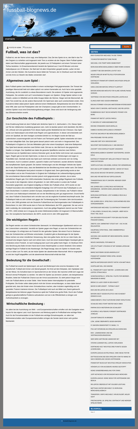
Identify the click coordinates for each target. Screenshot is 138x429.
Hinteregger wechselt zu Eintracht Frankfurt (110, 207)
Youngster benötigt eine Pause (104, 59)
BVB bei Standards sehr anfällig (104, 126)
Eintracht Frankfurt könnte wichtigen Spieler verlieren (110, 82)
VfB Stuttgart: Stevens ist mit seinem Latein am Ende (110, 247)
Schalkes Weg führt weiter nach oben (107, 304)
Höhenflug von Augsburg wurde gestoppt (108, 367)
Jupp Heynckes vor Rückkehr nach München (109, 374)
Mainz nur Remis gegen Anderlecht (105, 252)
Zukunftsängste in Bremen (102, 317)
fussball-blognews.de (31, 10)
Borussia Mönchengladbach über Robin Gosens (110, 67)
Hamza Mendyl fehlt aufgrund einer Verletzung (110, 300)
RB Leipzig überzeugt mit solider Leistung (108, 384)
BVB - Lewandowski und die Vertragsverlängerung (101, 334)
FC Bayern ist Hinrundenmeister (104, 122)
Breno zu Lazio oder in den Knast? (105, 282)
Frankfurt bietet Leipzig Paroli (103, 118)
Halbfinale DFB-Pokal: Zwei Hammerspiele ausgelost (108, 231)
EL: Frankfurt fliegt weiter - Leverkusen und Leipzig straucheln (109, 271)
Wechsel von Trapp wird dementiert (106, 63)
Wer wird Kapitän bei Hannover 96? (105, 339)
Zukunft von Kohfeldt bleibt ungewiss (107, 149)
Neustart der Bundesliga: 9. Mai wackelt (107, 145)
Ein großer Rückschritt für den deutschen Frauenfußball (109, 219)
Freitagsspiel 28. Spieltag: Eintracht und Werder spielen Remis (111, 402)
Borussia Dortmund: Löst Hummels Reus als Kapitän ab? (109, 196)
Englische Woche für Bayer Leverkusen (107, 173)
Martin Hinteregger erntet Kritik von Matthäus (110, 262)
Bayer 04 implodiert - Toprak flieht (105, 286)
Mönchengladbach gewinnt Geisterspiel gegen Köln (110, 154)
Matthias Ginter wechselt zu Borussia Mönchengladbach (106, 389)
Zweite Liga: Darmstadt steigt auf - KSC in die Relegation (109, 225)
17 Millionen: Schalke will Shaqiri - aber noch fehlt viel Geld (109, 212)
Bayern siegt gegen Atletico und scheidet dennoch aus (108, 295)
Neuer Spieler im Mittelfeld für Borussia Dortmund (108, 76)
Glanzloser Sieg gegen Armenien (104, 101)
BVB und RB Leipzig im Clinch (102, 290)
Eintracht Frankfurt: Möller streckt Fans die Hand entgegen (110, 160)
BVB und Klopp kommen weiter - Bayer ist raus (110, 169)
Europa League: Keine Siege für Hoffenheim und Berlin (110, 379)
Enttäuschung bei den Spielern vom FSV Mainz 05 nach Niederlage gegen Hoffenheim (110, 358)
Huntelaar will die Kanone (102, 266)
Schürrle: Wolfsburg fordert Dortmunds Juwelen (108, 313)
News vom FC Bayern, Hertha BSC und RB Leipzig (110, 108)
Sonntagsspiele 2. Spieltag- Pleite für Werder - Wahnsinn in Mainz (110, 277)
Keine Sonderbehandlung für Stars (105, 370)
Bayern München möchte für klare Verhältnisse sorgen (111, 92)
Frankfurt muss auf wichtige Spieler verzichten (111, 363)
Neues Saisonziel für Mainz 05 (103, 242)
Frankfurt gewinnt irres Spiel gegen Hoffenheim (106, 257)
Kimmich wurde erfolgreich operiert (106, 130)
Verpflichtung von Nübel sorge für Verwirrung (111, 165)
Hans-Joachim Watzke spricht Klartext (107, 87)
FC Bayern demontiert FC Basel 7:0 (105, 325)
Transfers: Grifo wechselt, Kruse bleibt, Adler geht (110, 396)
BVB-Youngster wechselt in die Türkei (106, 55)
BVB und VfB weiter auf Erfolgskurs (106, 176)
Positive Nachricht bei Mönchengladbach (108, 133)
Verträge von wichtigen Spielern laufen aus (109, 97)
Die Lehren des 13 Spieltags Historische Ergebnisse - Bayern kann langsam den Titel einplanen (109, 189)
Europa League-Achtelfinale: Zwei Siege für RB (110, 353)
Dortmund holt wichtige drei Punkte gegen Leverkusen (109, 348)
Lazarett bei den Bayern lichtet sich (106, 71)
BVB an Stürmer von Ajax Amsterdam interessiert (111, 104)
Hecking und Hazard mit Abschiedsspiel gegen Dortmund (110, 237)
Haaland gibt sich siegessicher (103, 141)
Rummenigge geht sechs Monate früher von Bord (109, 113)
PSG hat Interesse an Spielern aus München (109, 329)
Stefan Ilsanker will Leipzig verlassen (107, 343)
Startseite (10, 39)
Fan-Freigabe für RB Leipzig (102, 137)
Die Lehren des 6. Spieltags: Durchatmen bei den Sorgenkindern (110, 202)
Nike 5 (93, 412)
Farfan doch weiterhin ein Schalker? (106, 307)
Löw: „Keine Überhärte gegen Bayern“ (106, 321)
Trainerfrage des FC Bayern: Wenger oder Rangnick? (108, 182)
